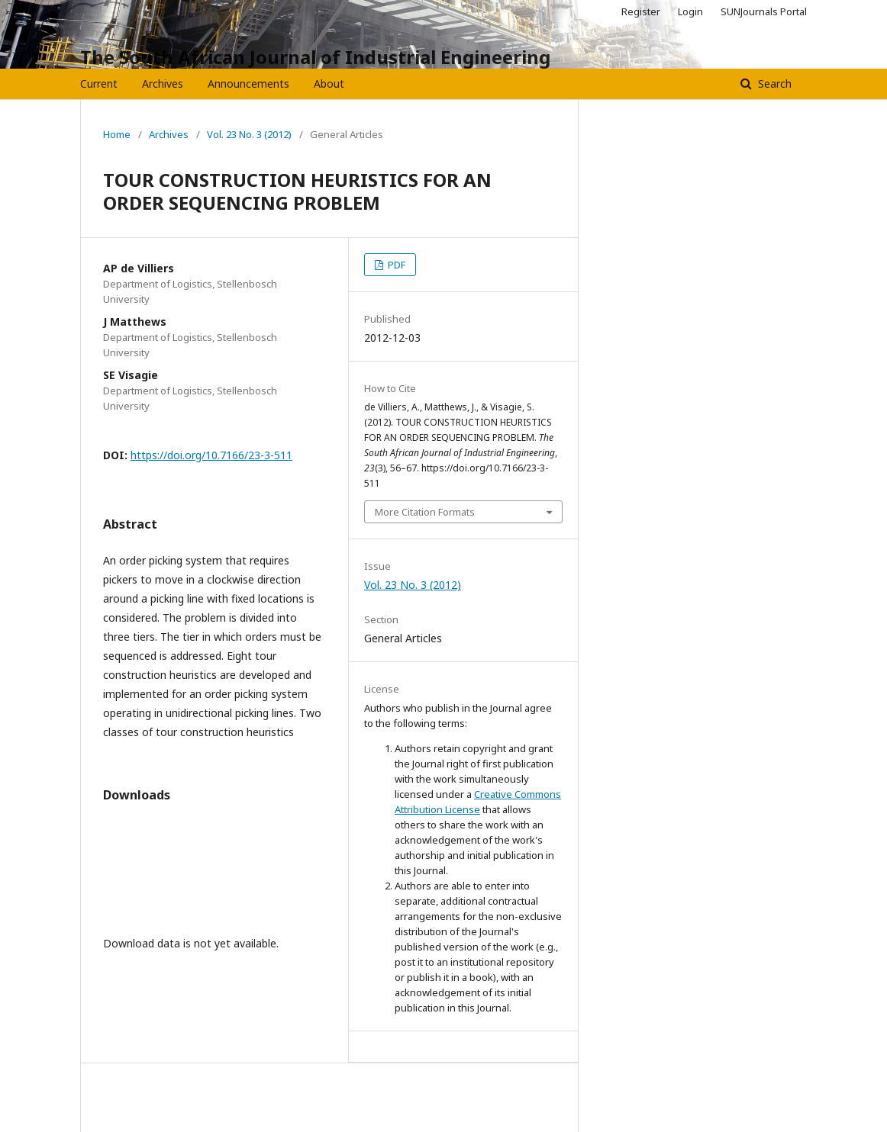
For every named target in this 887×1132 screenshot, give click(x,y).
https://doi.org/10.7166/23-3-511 (211, 455)
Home (117, 134)
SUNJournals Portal (764, 11)
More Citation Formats (425, 512)
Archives (162, 83)
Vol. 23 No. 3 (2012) (249, 134)
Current (99, 83)
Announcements (248, 83)
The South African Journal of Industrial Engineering (315, 56)
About (329, 83)
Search (773, 83)
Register (640, 11)
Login (690, 11)
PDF (395, 265)
